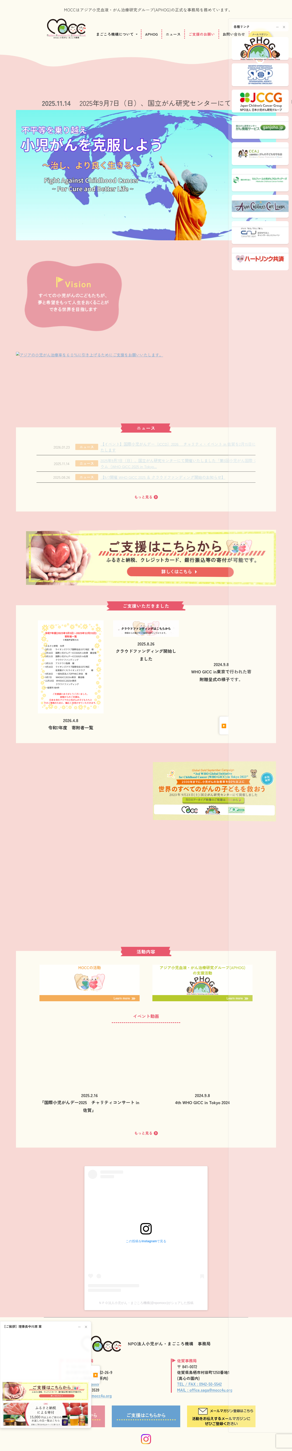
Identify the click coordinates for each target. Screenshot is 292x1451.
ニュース (173, 34)
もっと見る (146, 497)
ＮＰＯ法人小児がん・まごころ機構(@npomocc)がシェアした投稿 (146, 1303)
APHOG (151, 34)
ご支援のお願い (201, 34)
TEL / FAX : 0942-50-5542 (199, 1384)
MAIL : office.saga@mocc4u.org (204, 1390)
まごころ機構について (115, 34)
